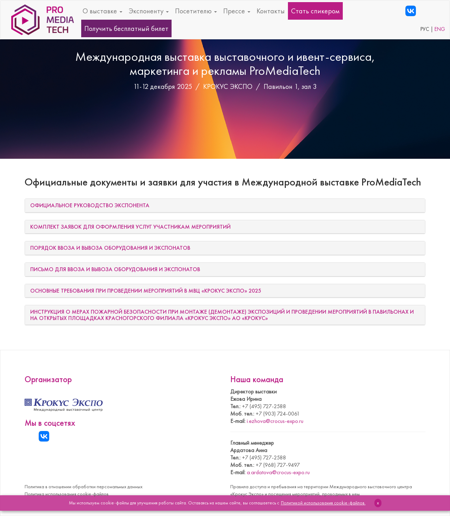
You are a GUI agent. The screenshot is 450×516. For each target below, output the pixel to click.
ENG (440, 29)
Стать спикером (315, 10)
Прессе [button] (236, 10)
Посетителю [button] (196, 10)
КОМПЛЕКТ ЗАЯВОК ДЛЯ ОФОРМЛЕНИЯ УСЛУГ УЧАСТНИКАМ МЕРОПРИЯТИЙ (130, 226)
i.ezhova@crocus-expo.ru (275, 421)
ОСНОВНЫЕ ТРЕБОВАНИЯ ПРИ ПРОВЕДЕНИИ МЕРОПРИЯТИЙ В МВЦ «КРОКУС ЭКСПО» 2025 (145, 290)
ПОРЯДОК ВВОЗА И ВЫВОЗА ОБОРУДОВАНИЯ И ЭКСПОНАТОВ (110, 248)
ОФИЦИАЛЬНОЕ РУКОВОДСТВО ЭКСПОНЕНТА (89, 205)
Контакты (271, 10)
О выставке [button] (102, 10)
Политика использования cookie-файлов (67, 494)
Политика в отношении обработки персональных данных (83, 486)
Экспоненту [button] (149, 10)
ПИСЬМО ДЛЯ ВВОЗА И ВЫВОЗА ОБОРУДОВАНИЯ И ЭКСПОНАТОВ (115, 269)
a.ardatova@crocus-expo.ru (278, 472)
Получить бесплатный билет (126, 28)
